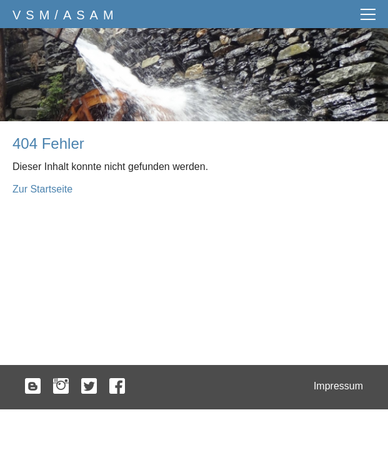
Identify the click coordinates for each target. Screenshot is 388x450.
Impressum (338, 386)
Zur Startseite (42, 189)
